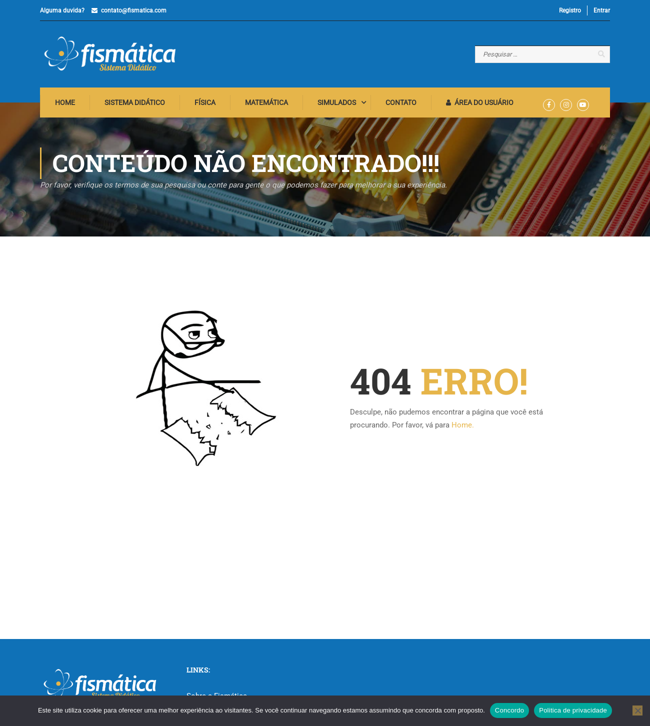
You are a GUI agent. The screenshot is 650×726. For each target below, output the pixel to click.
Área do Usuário (480, 103)
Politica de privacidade (573, 710)
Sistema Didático (134, 102)
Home (65, 102)
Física (205, 102)
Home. (463, 425)
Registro (570, 10)
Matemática (266, 102)
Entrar (602, 10)
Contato (401, 102)
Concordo (509, 710)
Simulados (337, 102)
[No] (637, 711)
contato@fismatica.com (133, 10)
